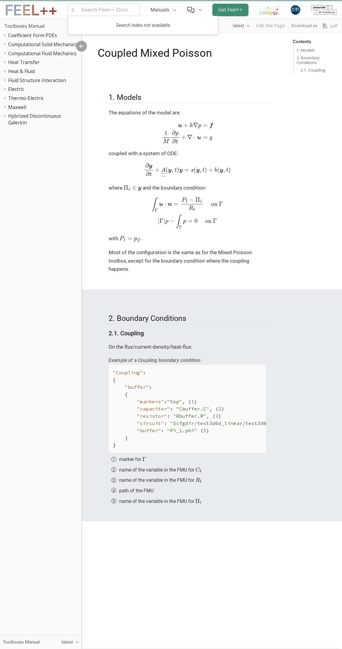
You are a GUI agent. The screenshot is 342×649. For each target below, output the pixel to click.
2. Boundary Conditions (308, 60)
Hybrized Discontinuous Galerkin (34, 119)
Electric (16, 89)
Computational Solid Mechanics (42, 44)
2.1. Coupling (312, 70)
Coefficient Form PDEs (32, 35)
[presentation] (187, 133)
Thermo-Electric (26, 98)
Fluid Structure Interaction (37, 80)
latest (238, 25)
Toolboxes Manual (24, 26)
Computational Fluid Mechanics (42, 53)
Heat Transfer (24, 62)
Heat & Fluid (21, 71)
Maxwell (17, 107)
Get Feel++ (230, 9)
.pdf (330, 25)
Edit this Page (270, 25)
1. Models (305, 50)
